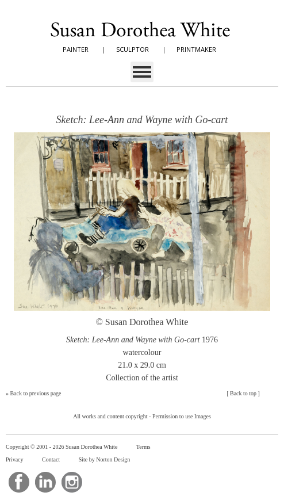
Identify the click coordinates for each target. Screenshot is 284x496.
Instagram (72, 482)
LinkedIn (45, 482)
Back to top (243, 393)
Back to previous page (35, 393)
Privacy (15, 459)
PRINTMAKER (196, 49)
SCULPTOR (132, 49)
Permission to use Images (181, 416)
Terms (143, 447)
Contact (51, 459)
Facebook (19, 482)
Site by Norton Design (105, 459)
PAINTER (76, 49)
